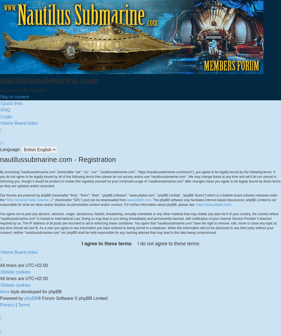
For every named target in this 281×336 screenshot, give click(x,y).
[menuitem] (5, 110)
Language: (10, 149)
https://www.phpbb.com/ (213, 205)
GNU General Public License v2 (30, 200)
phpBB (31, 298)
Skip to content (14, 97)
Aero (4, 291)
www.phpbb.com (139, 200)
